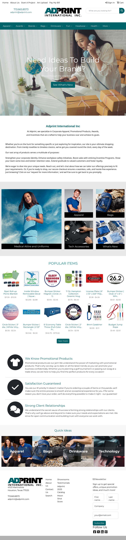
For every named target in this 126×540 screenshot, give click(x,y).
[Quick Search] (102, 11)
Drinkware (57, 26)
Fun (69, 26)
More (106, 26)
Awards (20, 26)
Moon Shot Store (60, 499)
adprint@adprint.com (21, 12)
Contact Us (49, 490)
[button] (9, 73)
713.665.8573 (21, 9)
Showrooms (61, 479)
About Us (14, 2)
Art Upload (42, 2)
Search (49, 496)
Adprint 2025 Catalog (61, 489)
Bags (43, 26)
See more (63, 341)
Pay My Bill (54, 2)
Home (5, 2)
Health (95, 26)
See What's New (63, 84)
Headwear (81, 26)
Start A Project (28, 2)
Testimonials (61, 483)
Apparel (8, 26)
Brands (32, 26)
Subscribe (99, 523)
